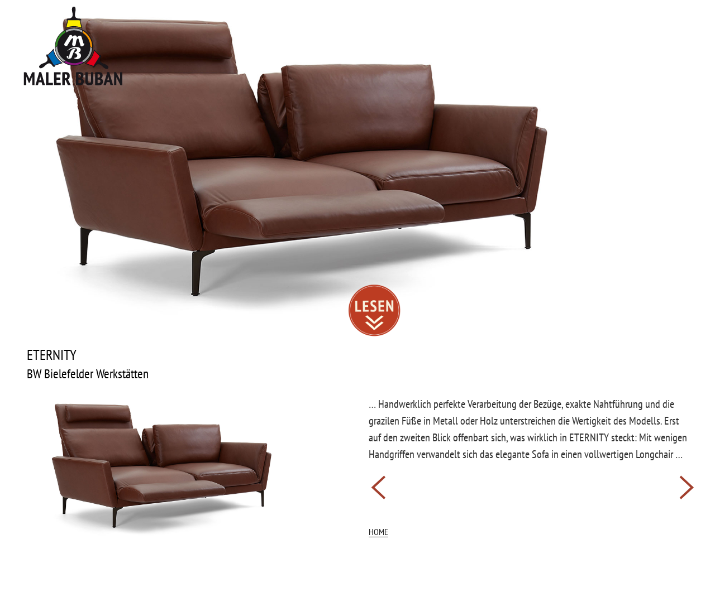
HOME (378, 531)
